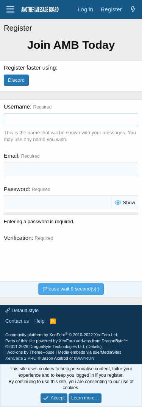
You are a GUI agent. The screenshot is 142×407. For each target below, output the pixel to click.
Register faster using (30, 67)
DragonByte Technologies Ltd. (57, 346)
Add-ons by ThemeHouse (31, 352)
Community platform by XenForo (61, 334)
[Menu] (10, 9)
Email (11, 155)
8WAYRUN (84, 358)
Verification (17, 238)
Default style (22, 310)
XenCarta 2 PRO (21, 358)
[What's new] (133, 9)
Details (93, 346)
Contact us (17, 321)
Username (17, 106)
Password (16, 189)
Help (39, 321)
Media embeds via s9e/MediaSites (90, 352)
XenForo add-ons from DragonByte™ (93, 341)
